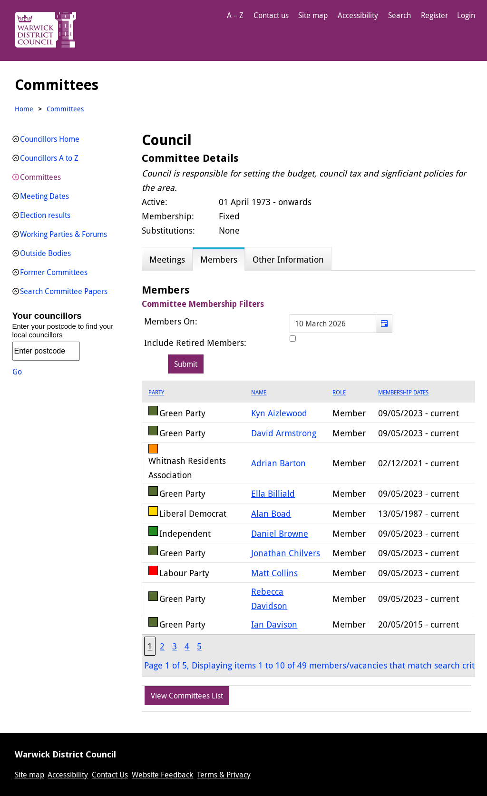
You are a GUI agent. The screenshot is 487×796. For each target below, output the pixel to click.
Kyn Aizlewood (279, 413)
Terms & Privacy (224, 774)
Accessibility (358, 15)
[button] (384, 323)
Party (156, 392)
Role (339, 392)
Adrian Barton (278, 463)
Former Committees (54, 272)
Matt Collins (274, 573)
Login (466, 15)
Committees (40, 177)
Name (258, 392)
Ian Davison (274, 624)
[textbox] (341, 323)
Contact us (271, 15)
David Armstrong (283, 433)
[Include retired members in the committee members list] (293, 338)
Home (24, 108)
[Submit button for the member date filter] (186, 363)
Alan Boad (271, 513)
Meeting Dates (44, 196)
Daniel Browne (279, 533)
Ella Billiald (273, 493)
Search (399, 15)
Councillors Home (49, 139)
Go (17, 371)
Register (434, 15)
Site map (313, 15)
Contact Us (110, 774)
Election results (45, 215)
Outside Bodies (45, 253)
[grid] (312, 529)
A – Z (235, 15)
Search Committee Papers (63, 291)
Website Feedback (162, 774)
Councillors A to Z (49, 158)
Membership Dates (403, 392)
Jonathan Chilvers (285, 553)
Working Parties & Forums (63, 234)
